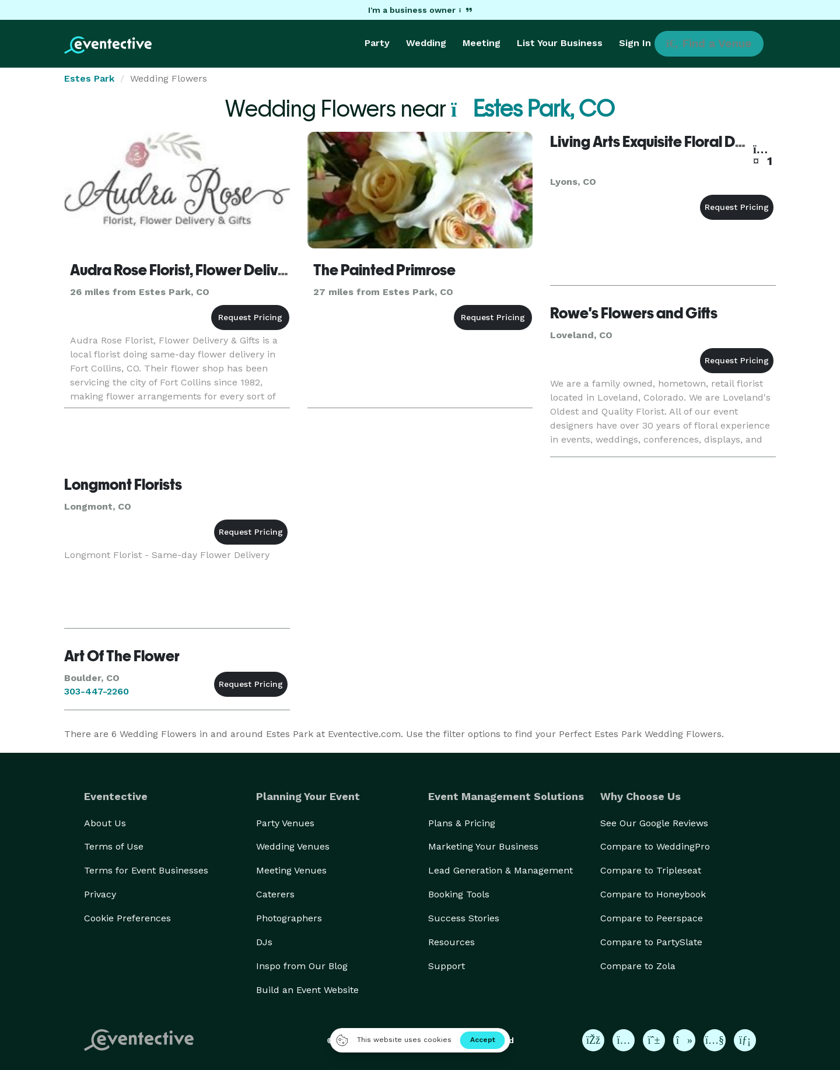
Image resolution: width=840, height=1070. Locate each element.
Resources (451, 942)
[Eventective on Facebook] (593, 1040)
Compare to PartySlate (651, 942)
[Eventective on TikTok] (684, 1040)
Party (377, 42)
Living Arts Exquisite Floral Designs (664, 141)
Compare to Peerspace (651, 918)
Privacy (100, 894)
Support (446, 965)
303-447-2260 (96, 691)
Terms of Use (114, 846)
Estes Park (89, 78)
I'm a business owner (420, 10)
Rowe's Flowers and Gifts (634, 313)
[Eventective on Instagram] (623, 1040)
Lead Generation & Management (500, 870)
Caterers (275, 894)
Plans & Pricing (461, 823)
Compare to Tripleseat (650, 870)
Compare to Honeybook (653, 894)
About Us (105, 823)
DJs (264, 942)
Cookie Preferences (127, 918)
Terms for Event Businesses (146, 870)
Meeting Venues (291, 870)
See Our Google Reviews (654, 823)
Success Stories (463, 918)
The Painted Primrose (384, 270)
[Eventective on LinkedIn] (745, 1040)
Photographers (289, 918)
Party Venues (285, 823)
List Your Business (560, 42)
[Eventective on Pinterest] (654, 1040)
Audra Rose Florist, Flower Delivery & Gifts (208, 270)
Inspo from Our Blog (302, 965)
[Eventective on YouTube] (715, 1040)
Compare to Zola (638, 965)
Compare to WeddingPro (655, 846)
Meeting (482, 42)
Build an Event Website (307, 989)
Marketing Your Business (483, 846)
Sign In (635, 42)
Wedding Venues (293, 846)
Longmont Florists (123, 484)
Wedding (426, 42)
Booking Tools (458, 894)
